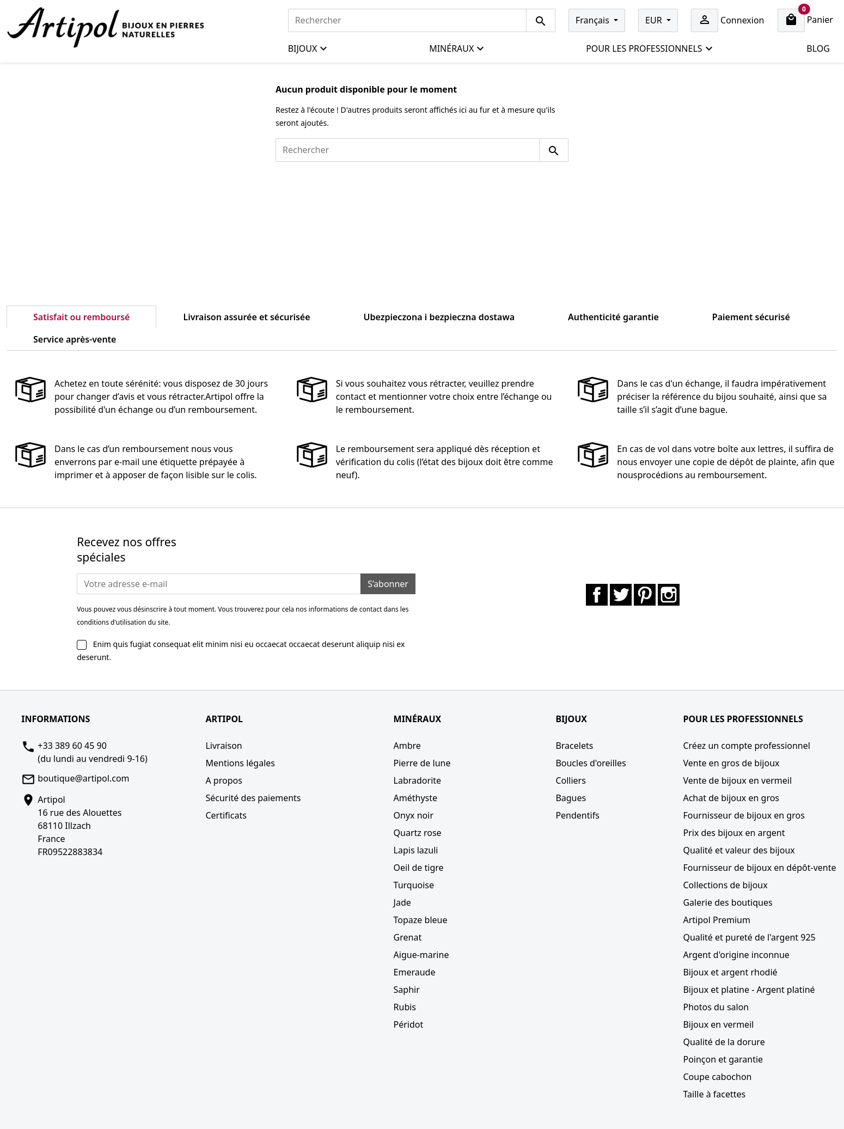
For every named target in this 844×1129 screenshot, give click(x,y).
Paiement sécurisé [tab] (751, 317)
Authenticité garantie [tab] (613, 317)
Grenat (408, 937)
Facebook (597, 595)
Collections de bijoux (725, 885)
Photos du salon (716, 1007)
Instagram (669, 595)
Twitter (621, 595)
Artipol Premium (716, 920)
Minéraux (457, 49)
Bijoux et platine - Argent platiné (749, 990)
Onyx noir (413, 815)
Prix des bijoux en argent (734, 833)
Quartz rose (418, 833)
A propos (223, 780)
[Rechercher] (407, 20)
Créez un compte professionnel (746, 746)
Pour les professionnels (649, 49)
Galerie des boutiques (727, 902)
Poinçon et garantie (723, 1059)
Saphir (407, 990)
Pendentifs (577, 815)
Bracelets (574, 746)
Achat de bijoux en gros (731, 798)
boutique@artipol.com (83, 778)
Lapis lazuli (416, 850)
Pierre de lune (422, 763)
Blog (818, 48)
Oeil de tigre (419, 868)
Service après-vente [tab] (74, 339)
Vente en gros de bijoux (731, 763)
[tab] (169, 333)
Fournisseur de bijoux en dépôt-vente (759, 868)
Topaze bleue (421, 920)
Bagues (570, 798)
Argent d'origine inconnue (736, 955)
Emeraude (415, 972)
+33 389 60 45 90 (72, 746)
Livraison (223, 746)
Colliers (570, 780)
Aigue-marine (421, 955)
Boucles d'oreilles (590, 763)
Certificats (225, 815)
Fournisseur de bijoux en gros (743, 815)
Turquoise (414, 885)
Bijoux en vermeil (718, 1024)
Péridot (409, 1024)
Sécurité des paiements (253, 798)
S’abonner (388, 584)
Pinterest (645, 595)
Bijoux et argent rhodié (730, 972)
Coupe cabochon (717, 1077)
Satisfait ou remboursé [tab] (81, 317)
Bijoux (308, 49)
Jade (402, 902)
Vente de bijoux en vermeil (737, 780)
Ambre (407, 746)
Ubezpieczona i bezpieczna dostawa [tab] (439, 317)
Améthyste (416, 798)
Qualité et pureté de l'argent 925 (749, 937)
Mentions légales (240, 763)
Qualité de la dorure (724, 1042)
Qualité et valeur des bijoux (738, 850)
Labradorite (418, 780)
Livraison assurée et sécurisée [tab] (246, 317)
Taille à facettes (714, 1094)
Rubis (405, 1007)
